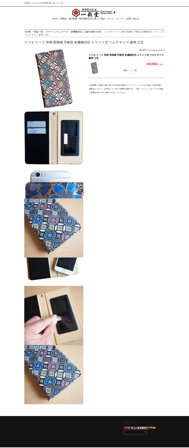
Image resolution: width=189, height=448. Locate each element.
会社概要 (71, 19)
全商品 (60, 19)
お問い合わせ (136, 19)
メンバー (122, 19)
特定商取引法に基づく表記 (91, 19)
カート (111, 19)
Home (50, 19)
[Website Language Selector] (135, 432)
